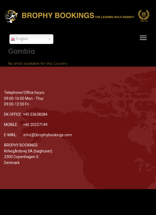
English (19, 39)
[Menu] (142, 41)
